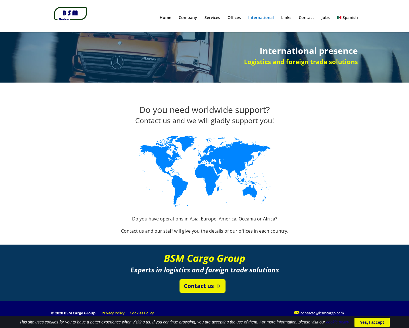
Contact (306, 18)
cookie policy (337, 325)
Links (286, 18)
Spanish (347, 18)
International (261, 18)
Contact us (199, 286)
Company (188, 18)
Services (212, 18)
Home (165, 18)
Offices (234, 18)
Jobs (326, 18)
